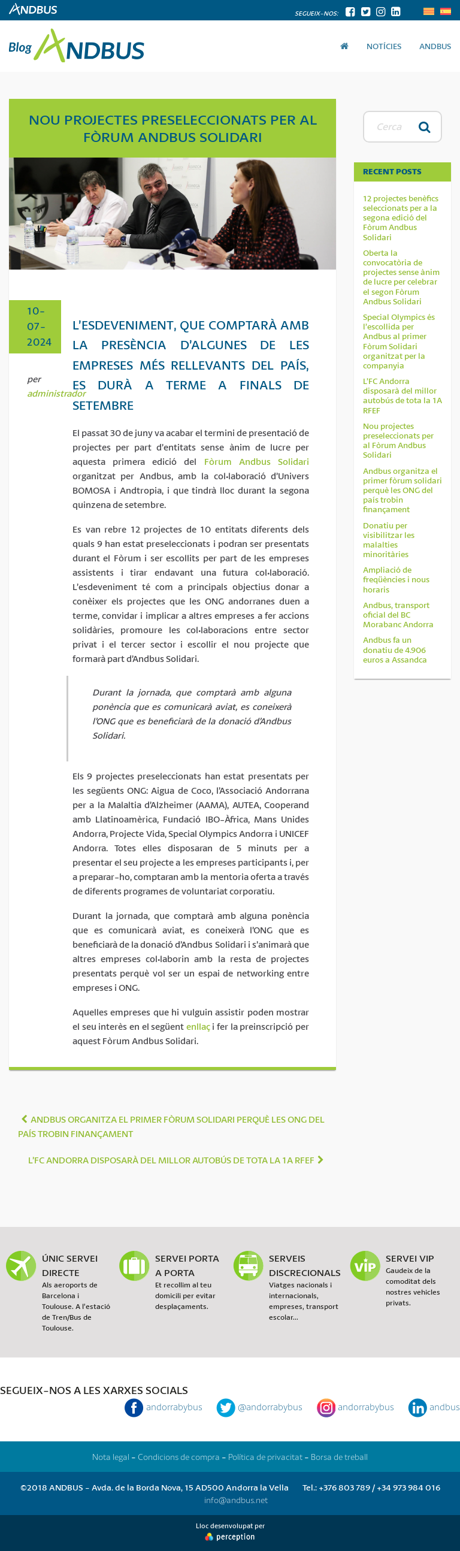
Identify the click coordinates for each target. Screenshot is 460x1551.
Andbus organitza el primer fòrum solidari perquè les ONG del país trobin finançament (402, 490)
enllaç (198, 1026)
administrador (56, 393)
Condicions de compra (179, 1456)
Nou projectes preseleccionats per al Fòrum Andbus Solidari (398, 440)
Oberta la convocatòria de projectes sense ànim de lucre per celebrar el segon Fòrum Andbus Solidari (401, 277)
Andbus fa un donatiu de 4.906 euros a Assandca (395, 649)
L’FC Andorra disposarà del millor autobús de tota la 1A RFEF (402, 395)
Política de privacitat (265, 1456)
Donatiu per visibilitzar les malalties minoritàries (388, 540)
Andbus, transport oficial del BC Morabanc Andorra (398, 615)
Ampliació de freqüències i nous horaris (396, 579)
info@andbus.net (236, 1499)
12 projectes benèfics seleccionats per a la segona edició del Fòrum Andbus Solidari (400, 218)
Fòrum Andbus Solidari (256, 461)
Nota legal (110, 1456)
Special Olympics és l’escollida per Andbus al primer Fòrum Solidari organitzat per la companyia (399, 341)
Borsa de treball (339, 1456)
